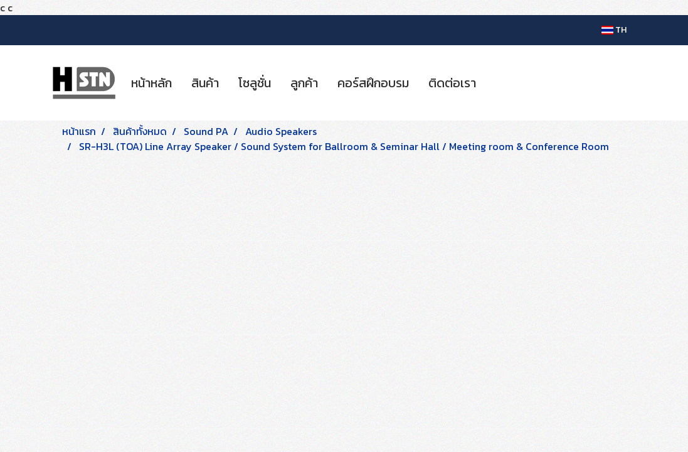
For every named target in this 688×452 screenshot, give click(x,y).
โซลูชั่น (254, 82)
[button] (497, 83)
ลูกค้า (304, 82)
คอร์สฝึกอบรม (373, 82)
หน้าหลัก (151, 82)
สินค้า (205, 82)
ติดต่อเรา (452, 82)
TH (614, 29)
